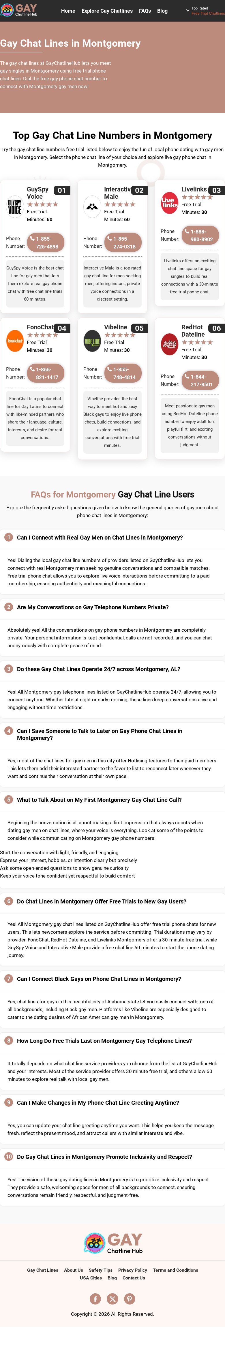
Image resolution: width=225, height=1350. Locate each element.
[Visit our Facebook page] (95, 1299)
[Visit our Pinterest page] (129, 1299)
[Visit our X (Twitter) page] (112, 1299)
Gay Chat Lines (42, 1270)
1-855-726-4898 (47, 243)
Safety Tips (100, 1270)
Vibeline (115, 327)
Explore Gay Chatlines (107, 11)
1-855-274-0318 (124, 243)
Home (68, 11)
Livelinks (194, 189)
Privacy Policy (132, 1270)
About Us (73, 1270)
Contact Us (134, 1278)
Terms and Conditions (175, 1270)
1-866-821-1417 (47, 373)
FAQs (145, 11)
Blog (162, 11)
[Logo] (112, 1244)
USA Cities (91, 1278)
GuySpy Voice (37, 193)
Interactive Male (119, 193)
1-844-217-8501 (202, 380)
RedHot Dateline (193, 331)
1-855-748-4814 (124, 373)
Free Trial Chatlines (208, 11)
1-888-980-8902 (202, 235)
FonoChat (40, 327)
